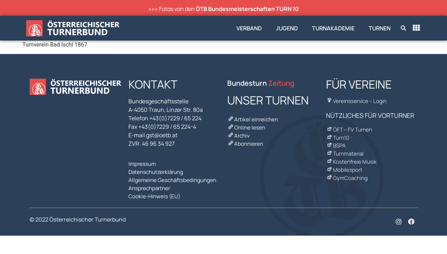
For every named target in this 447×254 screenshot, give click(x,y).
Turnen (380, 28)
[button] (403, 28)
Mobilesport (344, 163)
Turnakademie (333, 28)
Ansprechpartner (150, 184)
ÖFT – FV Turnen (350, 128)
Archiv (239, 133)
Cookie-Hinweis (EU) (155, 191)
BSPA (336, 142)
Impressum (142, 163)
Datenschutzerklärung (157, 170)
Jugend (287, 28)
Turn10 (338, 135)
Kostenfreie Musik (351, 156)
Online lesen (247, 126)
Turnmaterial (345, 149)
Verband (249, 28)
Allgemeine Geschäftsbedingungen (174, 177)
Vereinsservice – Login (357, 100)
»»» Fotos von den (223, 9)
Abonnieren (246, 140)
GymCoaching (347, 170)
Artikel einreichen (253, 119)
